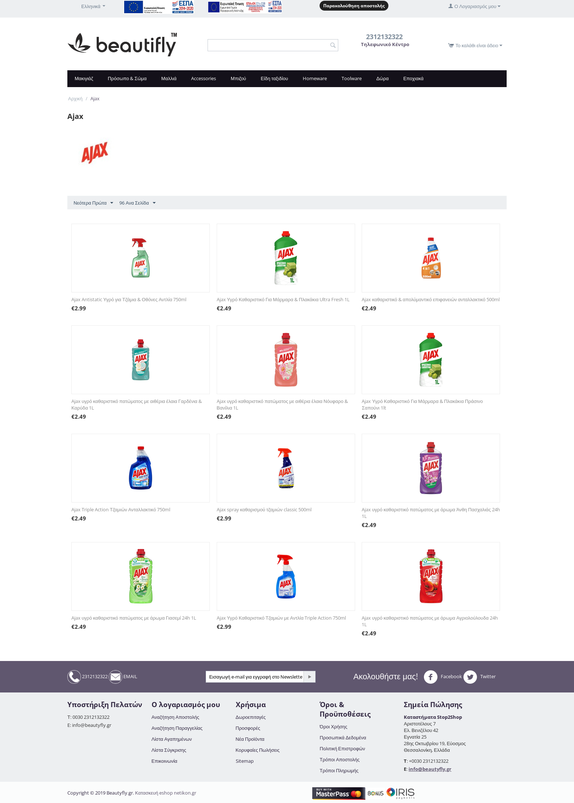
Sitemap (245, 761)
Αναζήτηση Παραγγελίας (177, 728)
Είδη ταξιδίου (274, 78)
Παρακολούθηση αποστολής (354, 6)
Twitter (479, 677)
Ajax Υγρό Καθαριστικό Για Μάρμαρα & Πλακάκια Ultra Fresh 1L (283, 299)
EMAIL (123, 677)
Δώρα (382, 78)
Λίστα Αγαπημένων (172, 739)
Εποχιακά (413, 78)
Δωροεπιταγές (251, 717)
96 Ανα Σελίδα (137, 203)
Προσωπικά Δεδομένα (343, 737)
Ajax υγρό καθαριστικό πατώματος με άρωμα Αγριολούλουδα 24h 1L (429, 621)
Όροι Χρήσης (333, 726)
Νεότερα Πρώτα (93, 203)
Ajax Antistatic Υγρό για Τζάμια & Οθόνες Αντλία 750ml (128, 299)
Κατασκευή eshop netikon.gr (165, 792)
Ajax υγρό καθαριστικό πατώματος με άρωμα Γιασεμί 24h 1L (133, 618)
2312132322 (87, 677)
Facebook (443, 677)
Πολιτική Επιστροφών (342, 748)
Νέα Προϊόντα (250, 739)
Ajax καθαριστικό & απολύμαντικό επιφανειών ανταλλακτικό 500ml (431, 299)
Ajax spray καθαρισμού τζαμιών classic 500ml (264, 509)
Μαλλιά (169, 78)
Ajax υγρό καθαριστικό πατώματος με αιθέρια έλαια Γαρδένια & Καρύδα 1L (136, 404)
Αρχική (75, 98)
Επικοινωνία (165, 761)
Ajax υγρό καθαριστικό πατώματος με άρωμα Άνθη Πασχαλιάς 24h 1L (431, 512)
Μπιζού (238, 78)
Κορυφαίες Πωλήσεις (258, 750)
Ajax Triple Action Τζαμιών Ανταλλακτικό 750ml (120, 509)
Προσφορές (248, 728)
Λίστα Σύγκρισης (169, 750)
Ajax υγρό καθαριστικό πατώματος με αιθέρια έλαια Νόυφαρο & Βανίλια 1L (282, 404)
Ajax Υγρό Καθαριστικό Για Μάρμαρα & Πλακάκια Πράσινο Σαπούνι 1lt (422, 404)
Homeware (315, 78)
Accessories (203, 78)
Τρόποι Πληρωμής (339, 770)
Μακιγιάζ (84, 78)
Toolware (352, 78)
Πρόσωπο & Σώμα (127, 78)
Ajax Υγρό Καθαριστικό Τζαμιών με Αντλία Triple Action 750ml (281, 618)
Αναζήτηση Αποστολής (175, 717)
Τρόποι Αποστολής (339, 759)
